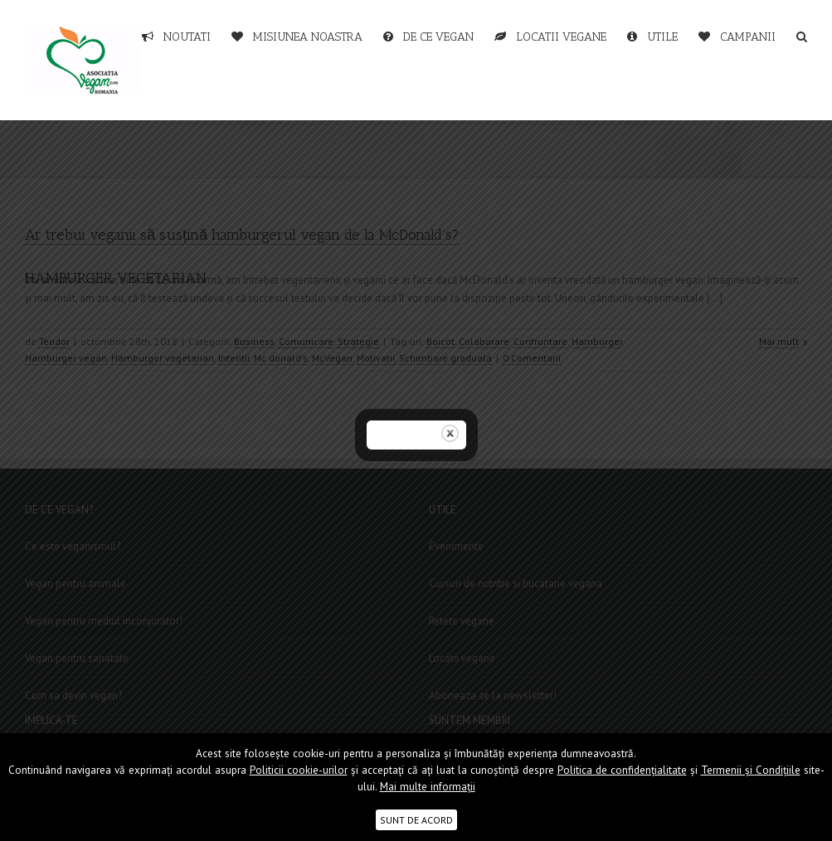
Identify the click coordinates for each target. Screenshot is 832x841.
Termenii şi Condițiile (750, 770)
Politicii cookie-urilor (299, 770)
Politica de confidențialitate (622, 770)
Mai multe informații (427, 787)
